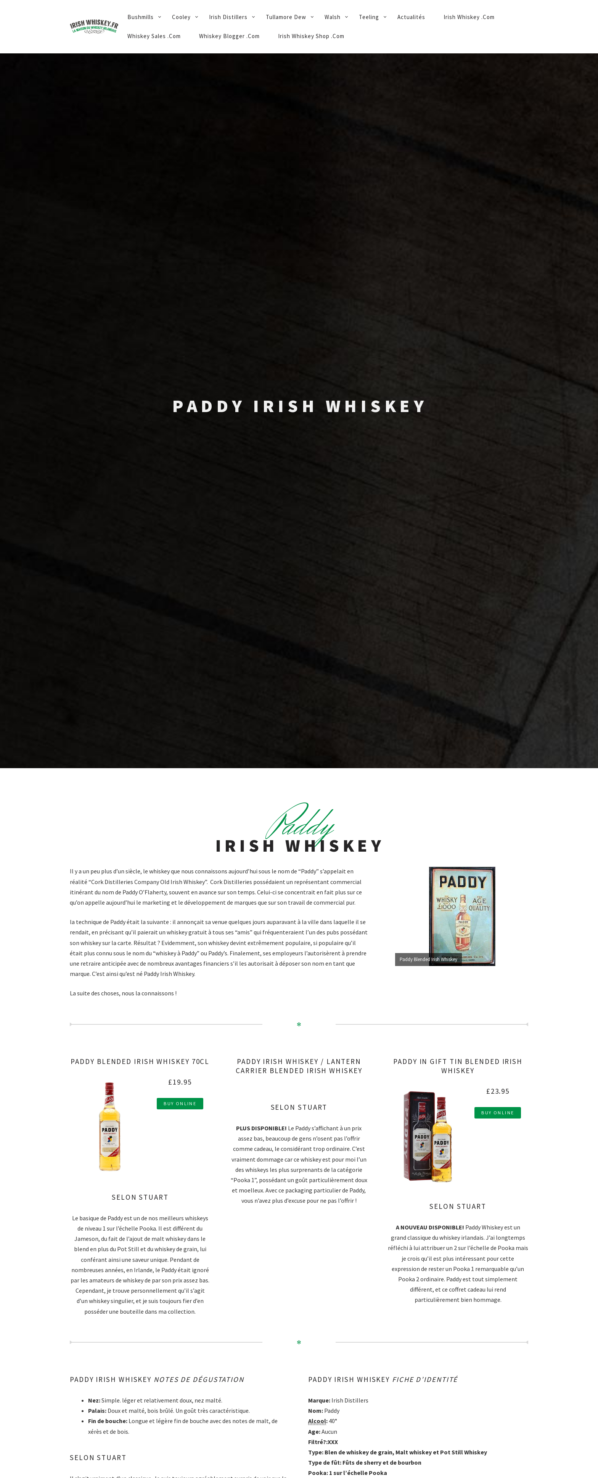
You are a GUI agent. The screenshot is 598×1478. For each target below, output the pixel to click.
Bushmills (140, 17)
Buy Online (180, 1103)
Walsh (333, 17)
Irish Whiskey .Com (469, 17)
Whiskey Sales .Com (154, 36)
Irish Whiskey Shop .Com (311, 36)
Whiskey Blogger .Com (229, 36)
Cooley (181, 17)
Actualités (411, 17)
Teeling (369, 17)
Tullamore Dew (286, 17)
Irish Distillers (228, 17)
